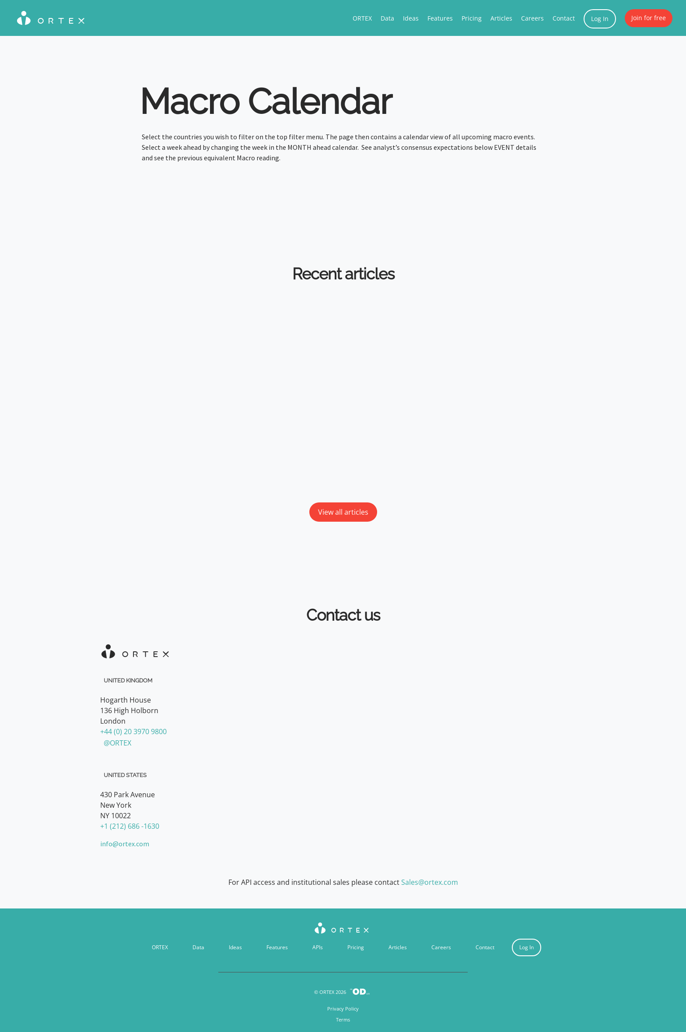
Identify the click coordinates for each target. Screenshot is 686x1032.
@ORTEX (117, 743)
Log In (600, 18)
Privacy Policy (343, 1008)
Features (440, 18)
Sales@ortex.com (429, 882)
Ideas (411, 18)
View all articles (343, 512)
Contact (564, 18)
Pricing (472, 18)
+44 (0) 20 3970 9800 (133, 731)
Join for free (648, 18)
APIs (317, 947)
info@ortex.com (124, 843)
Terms (343, 1019)
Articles (501, 18)
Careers (532, 18)
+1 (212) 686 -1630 (129, 826)
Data (387, 18)
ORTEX (362, 18)
